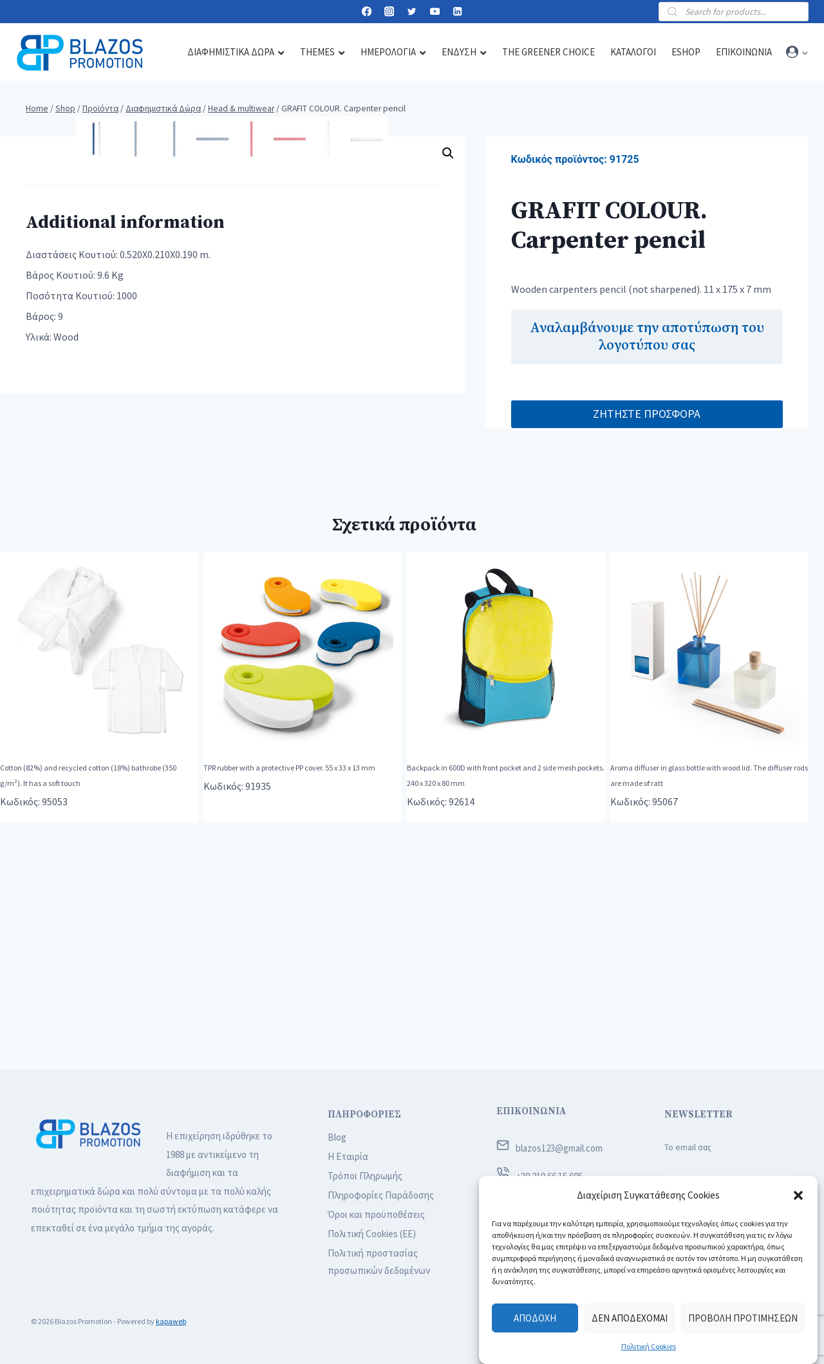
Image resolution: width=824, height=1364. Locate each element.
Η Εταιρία (348, 1156)
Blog (337, 1137)
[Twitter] (412, 12)
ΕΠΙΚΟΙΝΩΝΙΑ (531, 1111)
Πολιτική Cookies (648, 1346)
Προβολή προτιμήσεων (743, 1318)
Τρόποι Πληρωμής (365, 1176)
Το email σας (687, 1147)
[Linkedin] (457, 12)
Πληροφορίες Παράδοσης (381, 1195)
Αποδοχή (535, 1318)
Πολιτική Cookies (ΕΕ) (372, 1234)
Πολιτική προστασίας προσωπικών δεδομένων (379, 1261)
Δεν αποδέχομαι (630, 1318)
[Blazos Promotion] (79, 52)
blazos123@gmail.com (559, 1148)
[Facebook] (367, 12)
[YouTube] (435, 12)
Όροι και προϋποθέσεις (376, 1214)
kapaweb (171, 1321)
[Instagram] (389, 12)
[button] (798, 1195)
